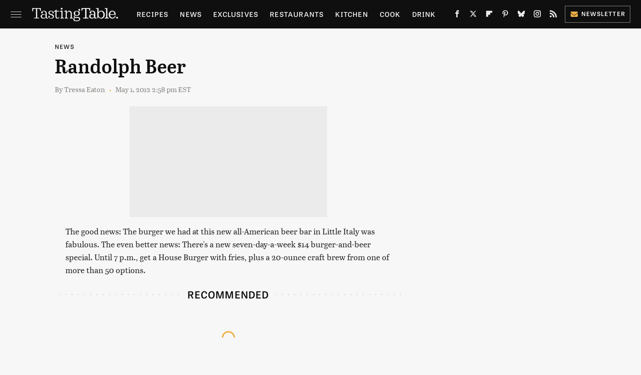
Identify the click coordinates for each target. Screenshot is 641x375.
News (191, 14)
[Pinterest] (505, 15)
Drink (424, 14)
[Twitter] (473, 15)
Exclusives (235, 14)
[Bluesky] (521, 15)
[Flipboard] (489, 15)
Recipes (152, 14)
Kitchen (351, 14)
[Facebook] (457, 15)
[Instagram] (537, 15)
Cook (390, 14)
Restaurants (297, 14)
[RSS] (553, 15)
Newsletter (597, 13)
